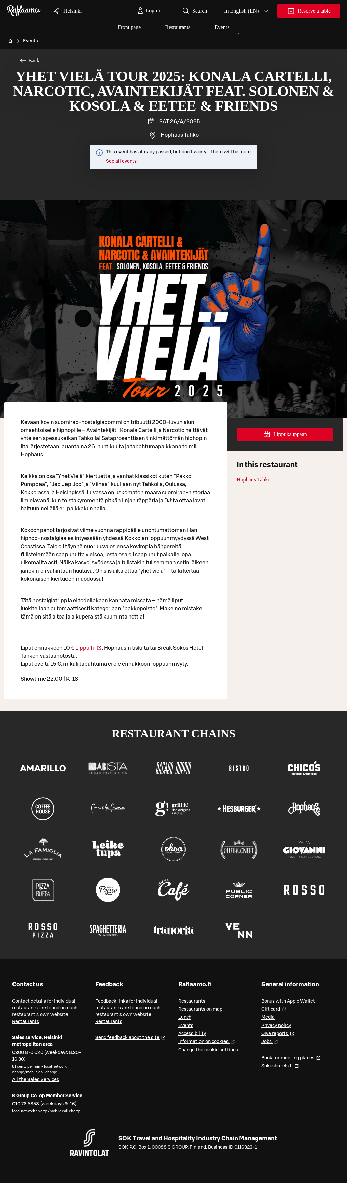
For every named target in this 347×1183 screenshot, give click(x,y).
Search (194, 11)
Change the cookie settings (208, 1050)
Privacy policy (276, 1025)
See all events (121, 161)
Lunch (184, 1017)
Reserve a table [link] (309, 12)
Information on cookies (206, 1041)
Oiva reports (277, 1033)
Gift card (274, 1009)
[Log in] (148, 11)
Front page (129, 27)
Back (29, 61)
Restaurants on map (200, 1009)
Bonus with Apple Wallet (288, 1001)
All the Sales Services (35, 1079)
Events (222, 27)
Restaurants (177, 27)
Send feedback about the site (130, 1037)
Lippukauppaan (285, 434)
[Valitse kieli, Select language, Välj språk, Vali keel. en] (247, 11)
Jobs (269, 1041)
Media (268, 1017)
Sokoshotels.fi (280, 1065)
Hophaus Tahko (180, 135)
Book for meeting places (291, 1057)
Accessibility (192, 1033)
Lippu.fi (88, 648)
